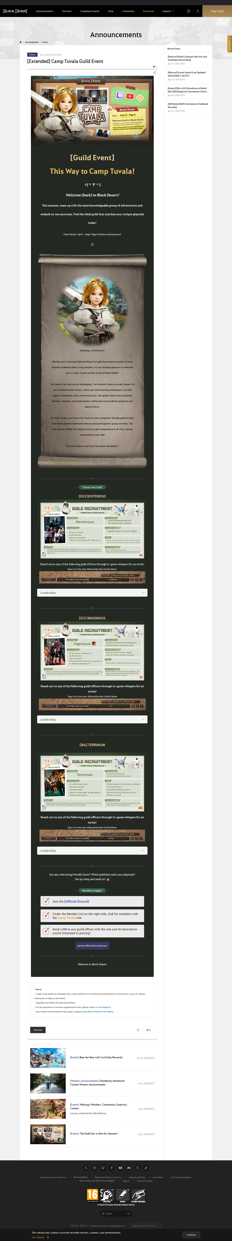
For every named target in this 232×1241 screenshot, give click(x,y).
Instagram (94, 1168)
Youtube (120, 1168)
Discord (129, 1168)
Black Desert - (144, 1226)
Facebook (112, 1168)
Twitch (103, 1168)
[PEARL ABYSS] (79, 1225)
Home (20, 42)
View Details (38, 1237)
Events (45, 42)
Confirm (191, 1234)
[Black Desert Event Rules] (100, 1011)
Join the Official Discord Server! (92, 945)
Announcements (32, 42)
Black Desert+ (137, 1168)
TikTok (146, 1168)
